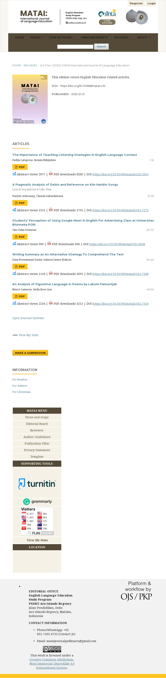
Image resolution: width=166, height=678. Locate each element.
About (143, 37)
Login (151, 3)
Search (101, 46)
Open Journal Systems (28, 318)
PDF (21, 167)
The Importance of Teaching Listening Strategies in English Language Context (74, 155)
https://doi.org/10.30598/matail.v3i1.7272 (121, 210)
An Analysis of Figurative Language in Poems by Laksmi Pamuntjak (64, 284)
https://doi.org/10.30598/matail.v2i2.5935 (121, 174)
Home (19, 37)
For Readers (19, 379)
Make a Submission (30, 352)
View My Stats (28, 335)
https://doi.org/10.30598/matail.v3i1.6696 (117, 244)
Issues (35, 37)
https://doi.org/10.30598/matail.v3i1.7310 (121, 304)
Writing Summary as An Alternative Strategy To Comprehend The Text (68, 254)
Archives (30, 65)
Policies (121, 37)
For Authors (61, 37)
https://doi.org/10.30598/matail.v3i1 (82, 85)
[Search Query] (75, 47)
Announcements (94, 37)
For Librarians (21, 392)
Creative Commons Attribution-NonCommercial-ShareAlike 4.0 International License (51, 663)
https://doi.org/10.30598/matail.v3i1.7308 (121, 274)
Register (136, 3)
